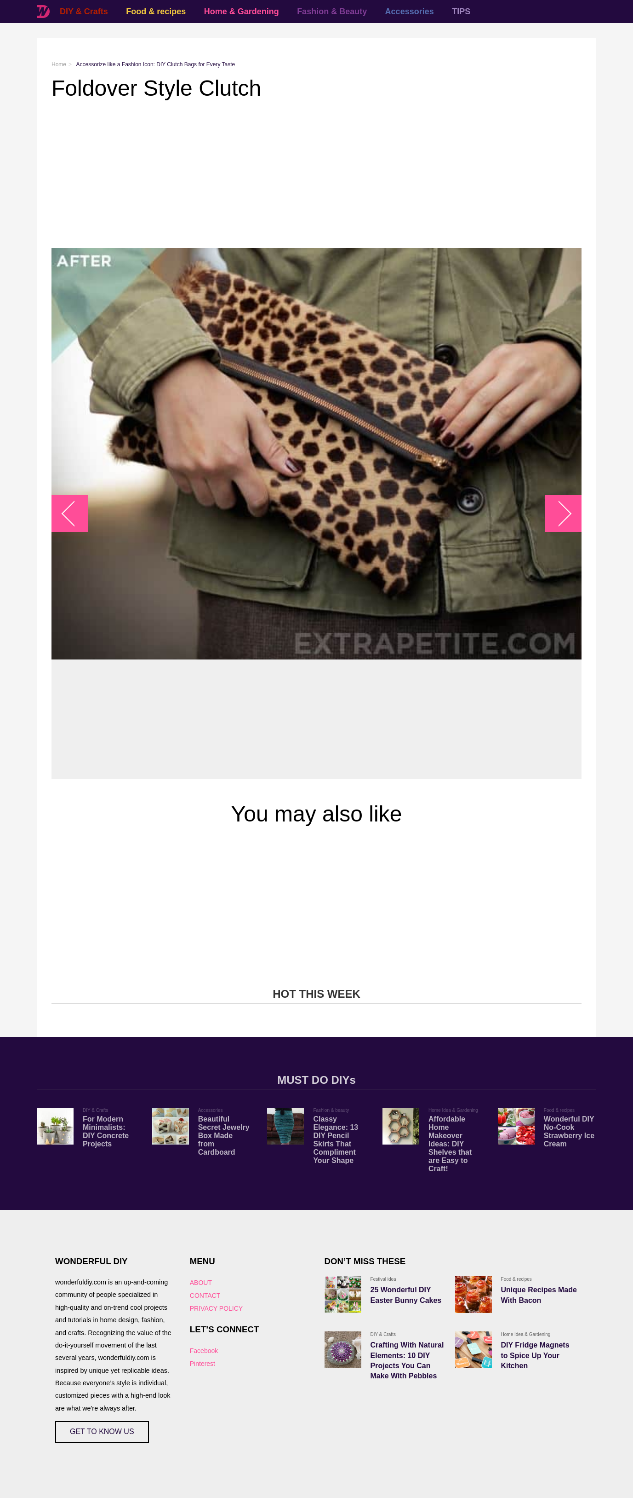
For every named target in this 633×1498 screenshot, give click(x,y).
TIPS (461, 11)
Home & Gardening (241, 11)
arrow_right (559, 514)
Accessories (409, 11)
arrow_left (75, 514)
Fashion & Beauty (332, 11)
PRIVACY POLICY (216, 1308)
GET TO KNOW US (102, 1431)
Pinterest (202, 1363)
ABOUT (201, 1282)
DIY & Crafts (84, 11)
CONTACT (205, 1295)
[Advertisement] (316, 174)
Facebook (204, 1350)
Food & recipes (156, 11)
